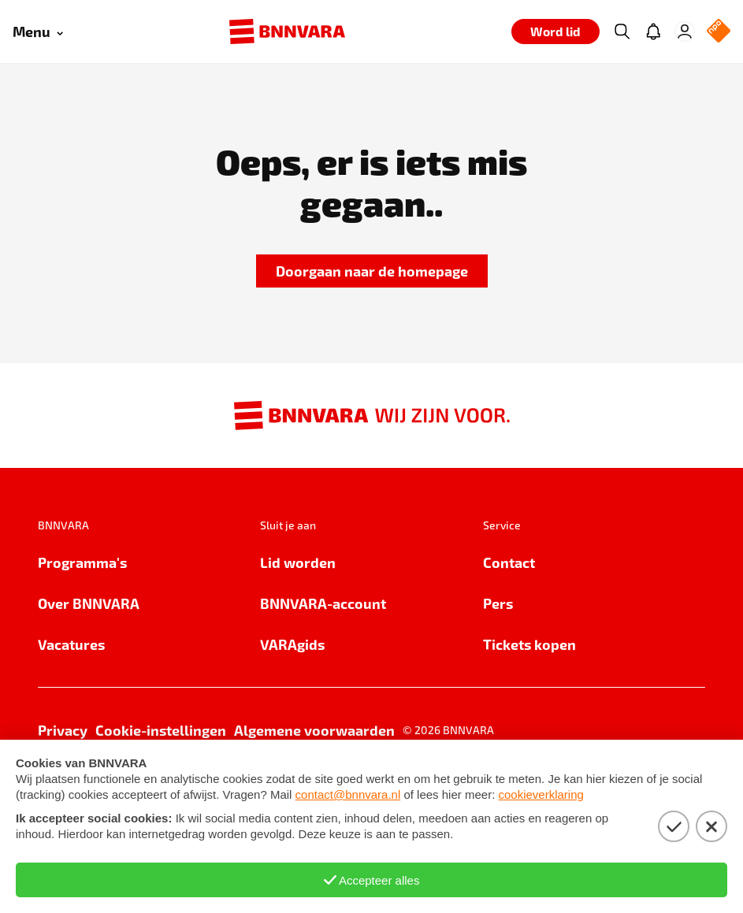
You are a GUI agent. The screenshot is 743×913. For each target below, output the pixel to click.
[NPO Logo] (718, 32)
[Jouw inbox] (653, 31)
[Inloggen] (684, 31)
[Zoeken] (621, 31)
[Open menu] (38, 31)
